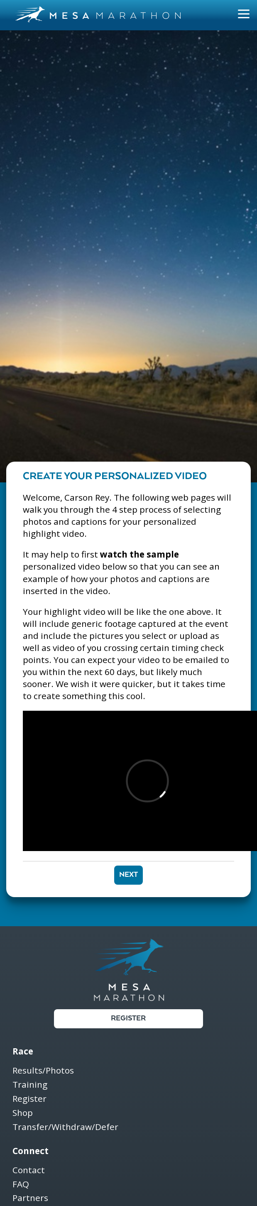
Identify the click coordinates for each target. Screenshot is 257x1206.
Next (128, 875)
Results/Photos (43, 1071)
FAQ (20, 1184)
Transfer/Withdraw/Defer (65, 1127)
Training (29, 1085)
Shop (22, 1113)
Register (128, 1019)
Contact (28, 1170)
